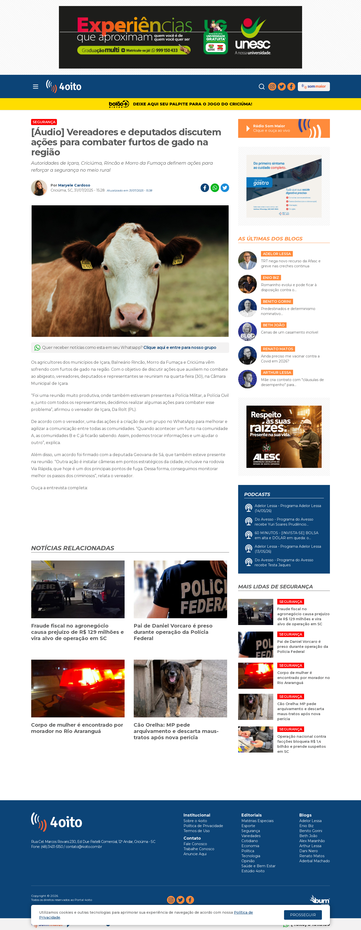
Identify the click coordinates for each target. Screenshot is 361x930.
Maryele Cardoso (74, 185)
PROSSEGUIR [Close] (303, 914)
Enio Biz (306, 826)
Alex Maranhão (312, 841)
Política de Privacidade (203, 826)
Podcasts (257, 494)
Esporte (248, 826)
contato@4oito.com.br (84, 846)
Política (247, 851)
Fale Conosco (195, 844)
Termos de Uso (197, 831)
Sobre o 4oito (195, 821)
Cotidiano (249, 841)
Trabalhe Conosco (199, 849)
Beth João (308, 836)
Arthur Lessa (310, 846)
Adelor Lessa (310, 821)
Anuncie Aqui (195, 854)
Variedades (250, 836)
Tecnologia (250, 856)
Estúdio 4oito (253, 871)
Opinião (248, 861)
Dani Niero (308, 851)
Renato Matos (311, 856)
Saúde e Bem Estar (258, 866)
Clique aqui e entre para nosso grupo (179, 347)
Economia (250, 846)
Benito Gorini (310, 831)
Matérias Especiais (257, 821)
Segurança (44, 122)
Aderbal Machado (314, 861)
